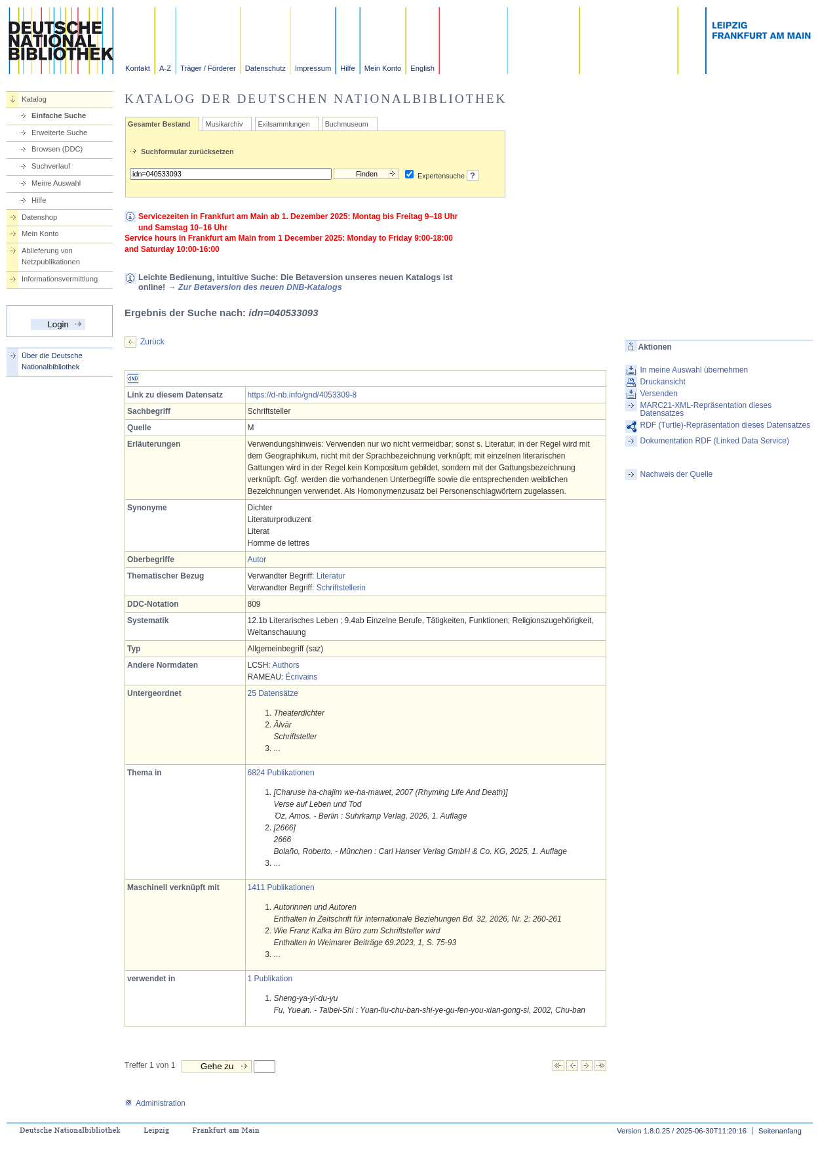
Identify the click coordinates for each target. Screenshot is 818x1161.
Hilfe (347, 68)
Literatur (331, 575)
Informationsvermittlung (60, 279)
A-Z (165, 68)
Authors (286, 665)
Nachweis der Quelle (676, 474)
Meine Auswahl (56, 183)
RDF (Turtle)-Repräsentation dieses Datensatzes (725, 425)
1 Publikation (270, 978)
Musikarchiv (224, 124)
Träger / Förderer (208, 68)
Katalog (34, 99)
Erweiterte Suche (59, 132)
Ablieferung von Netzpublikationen (51, 256)
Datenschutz (265, 68)
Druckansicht (663, 381)
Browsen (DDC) (57, 149)
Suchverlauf (50, 166)
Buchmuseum (346, 124)
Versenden (659, 393)
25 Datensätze (273, 693)
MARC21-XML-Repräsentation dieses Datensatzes (706, 409)
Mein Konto (383, 68)
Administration (155, 1103)
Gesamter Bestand (159, 124)
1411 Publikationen (281, 887)
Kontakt (137, 68)
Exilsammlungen (283, 124)
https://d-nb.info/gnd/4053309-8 (302, 394)
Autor (257, 559)
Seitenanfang (780, 1131)
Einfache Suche (58, 115)
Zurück (152, 341)
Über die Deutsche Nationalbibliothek (52, 361)
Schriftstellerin (341, 587)
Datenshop (39, 217)
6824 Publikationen (281, 772)
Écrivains (302, 677)
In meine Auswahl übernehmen (694, 370)
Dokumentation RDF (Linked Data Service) (714, 440)
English (422, 68)
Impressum (313, 68)
